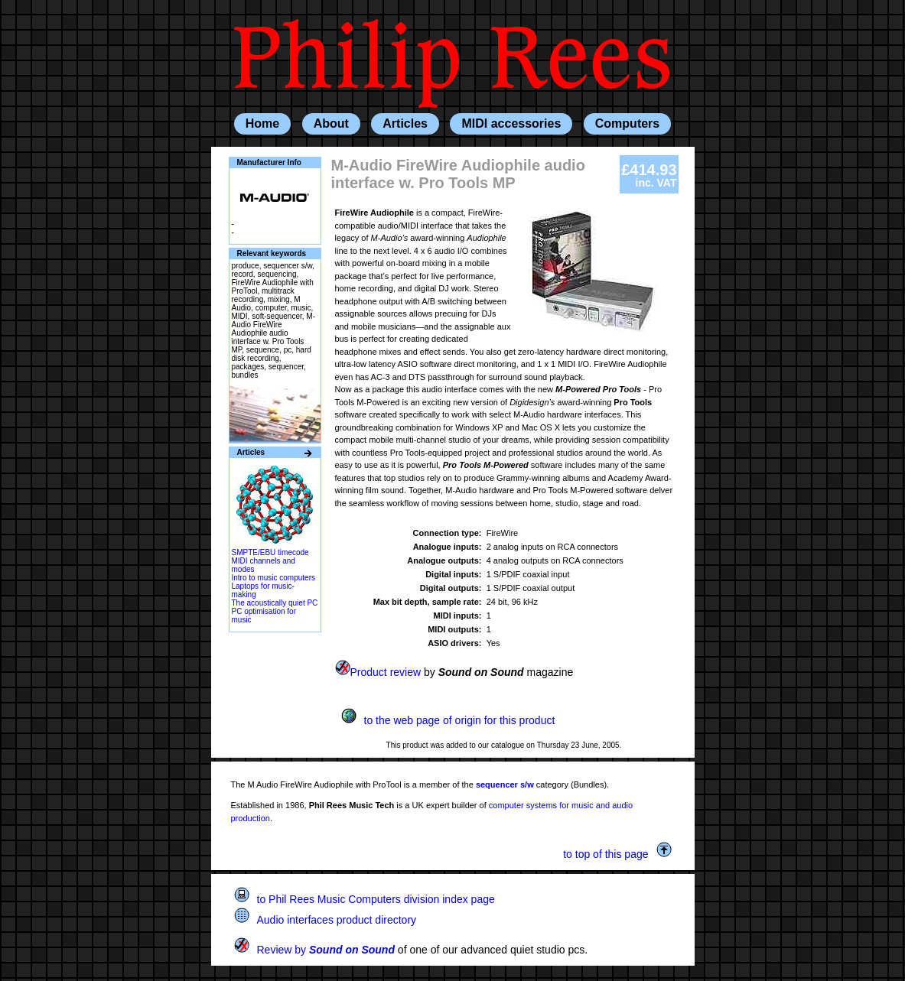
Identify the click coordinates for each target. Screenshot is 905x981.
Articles (405, 123)
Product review (378, 672)
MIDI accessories (511, 123)
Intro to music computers (273, 577)
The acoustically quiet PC (275, 603)
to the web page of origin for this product (448, 720)
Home (262, 123)
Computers (627, 123)
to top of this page (617, 854)
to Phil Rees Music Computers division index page (364, 899)
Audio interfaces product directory (325, 920)
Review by (314, 950)
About (331, 123)
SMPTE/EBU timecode (270, 552)
